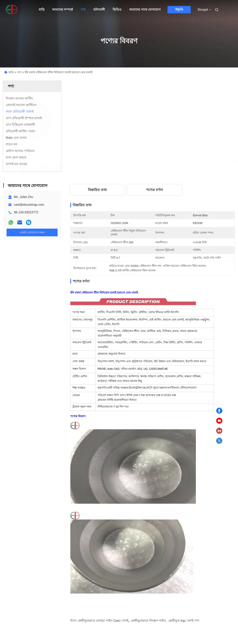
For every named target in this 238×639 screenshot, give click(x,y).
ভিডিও (117, 9)
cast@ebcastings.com (29, 204)
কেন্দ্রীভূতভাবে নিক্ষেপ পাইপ (148, 433)
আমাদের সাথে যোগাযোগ (145, 9)
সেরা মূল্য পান (173, 160)
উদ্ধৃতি (179, 9)
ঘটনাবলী (99, 9)
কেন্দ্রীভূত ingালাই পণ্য (183, 433)
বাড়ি (41, 9)
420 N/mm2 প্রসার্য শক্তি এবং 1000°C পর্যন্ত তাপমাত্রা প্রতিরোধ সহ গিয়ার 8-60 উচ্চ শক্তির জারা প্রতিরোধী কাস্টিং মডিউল (207, 535)
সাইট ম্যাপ (20, 621)
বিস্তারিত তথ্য (97, 190)
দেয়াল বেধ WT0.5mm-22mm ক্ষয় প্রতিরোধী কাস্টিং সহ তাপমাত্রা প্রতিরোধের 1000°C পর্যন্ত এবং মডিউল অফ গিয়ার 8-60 (29, 535)
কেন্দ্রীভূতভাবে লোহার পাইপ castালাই (103, 433)
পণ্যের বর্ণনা (154, 190)
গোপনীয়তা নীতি (38, 621)
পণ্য (83, 9)
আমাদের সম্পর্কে (62, 9)
